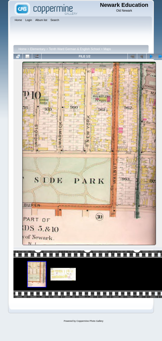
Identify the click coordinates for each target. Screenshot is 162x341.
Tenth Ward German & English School (74, 49)
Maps (107, 49)
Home (23, 49)
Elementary (38, 49)
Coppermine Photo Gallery (89, 321)
